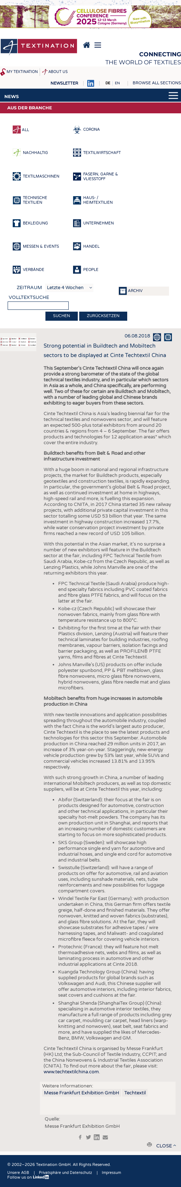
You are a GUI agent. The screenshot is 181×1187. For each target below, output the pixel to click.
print (149, 1144)
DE (107, 83)
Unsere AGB (18, 1173)
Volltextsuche (29, 297)
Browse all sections (157, 83)
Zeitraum (29, 288)
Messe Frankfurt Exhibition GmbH (81, 1093)
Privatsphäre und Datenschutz (65, 1173)
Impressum (111, 1173)
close (164, 1146)
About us (58, 72)
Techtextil (135, 1093)
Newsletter (64, 83)
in (96, 1137)
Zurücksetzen (103, 315)
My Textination (22, 72)
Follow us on (28, 1177)
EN (117, 83)
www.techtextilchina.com (71, 1072)
